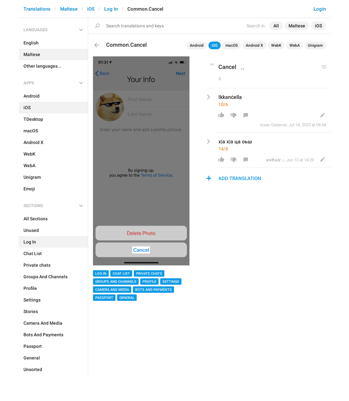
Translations (37, 9)
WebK (276, 45)
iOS (91, 9)
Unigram (315, 45)
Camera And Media (112, 290)
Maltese (69, 9)
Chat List (121, 274)
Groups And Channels (115, 282)
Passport (104, 298)
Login (320, 9)
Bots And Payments (153, 290)
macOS (231, 45)
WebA (294, 45)
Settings (170, 282)
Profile (149, 282)
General (126, 298)
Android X (254, 45)
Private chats (149, 274)
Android (197, 45)
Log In (111, 9)
